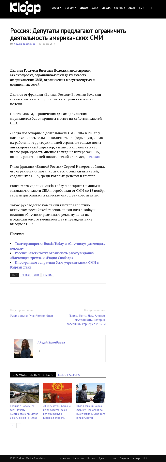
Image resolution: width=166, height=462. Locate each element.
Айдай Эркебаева (25, 43)
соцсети (47, 274)
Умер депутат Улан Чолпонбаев (31, 316)
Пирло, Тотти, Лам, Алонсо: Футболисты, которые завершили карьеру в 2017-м (86, 320)
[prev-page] (12, 425)
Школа (106, 7)
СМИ (36, 274)
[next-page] (18, 425)
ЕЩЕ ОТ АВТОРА (69, 374)
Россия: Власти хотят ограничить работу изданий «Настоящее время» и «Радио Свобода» (52, 255)
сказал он (97, 156)
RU (141, 7)
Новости (55, 7)
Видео (84, 7)
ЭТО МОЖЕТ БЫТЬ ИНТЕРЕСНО (32, 374)
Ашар (131, 7)
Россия (26, 274)
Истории (70, 7)
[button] (151, 8)
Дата (94, 7)
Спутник (119, 7)
